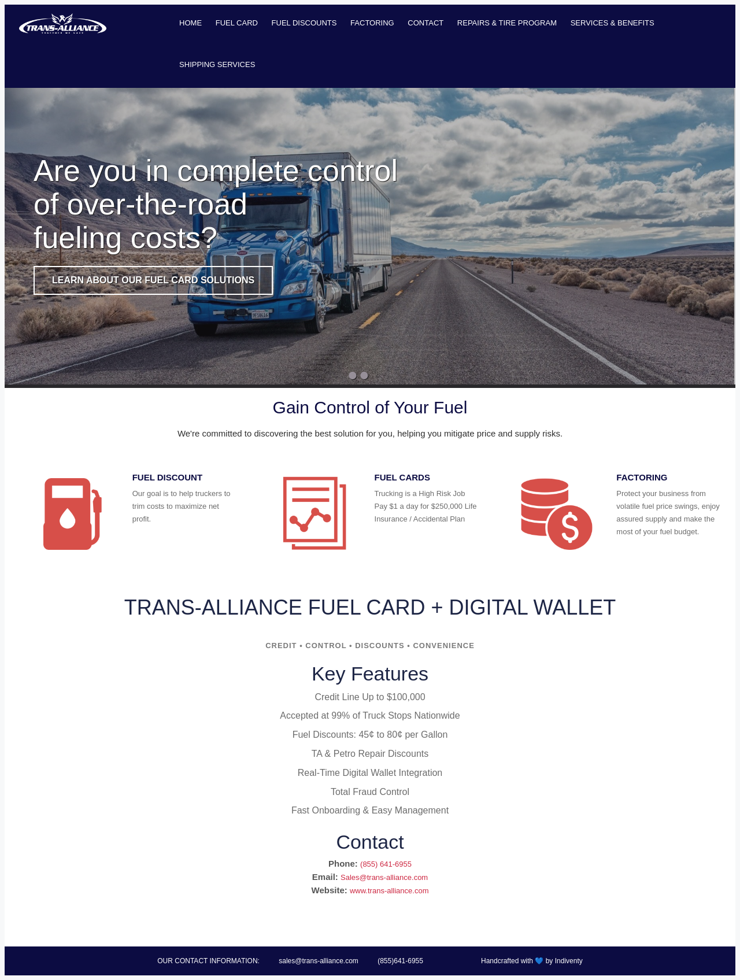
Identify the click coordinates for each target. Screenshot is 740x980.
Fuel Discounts (304, 23)
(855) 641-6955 (386, 864)
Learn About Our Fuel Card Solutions (153, 280)
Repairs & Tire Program (507, 23)
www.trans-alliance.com (389, 890)
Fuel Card (237, 23)
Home (190, 23)
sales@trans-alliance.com (318, 961)
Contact (425, 23)
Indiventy (569, 961)
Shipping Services (217, 64)
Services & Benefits (612, 23)
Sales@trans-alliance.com (384, 877)
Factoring (372, 23)
